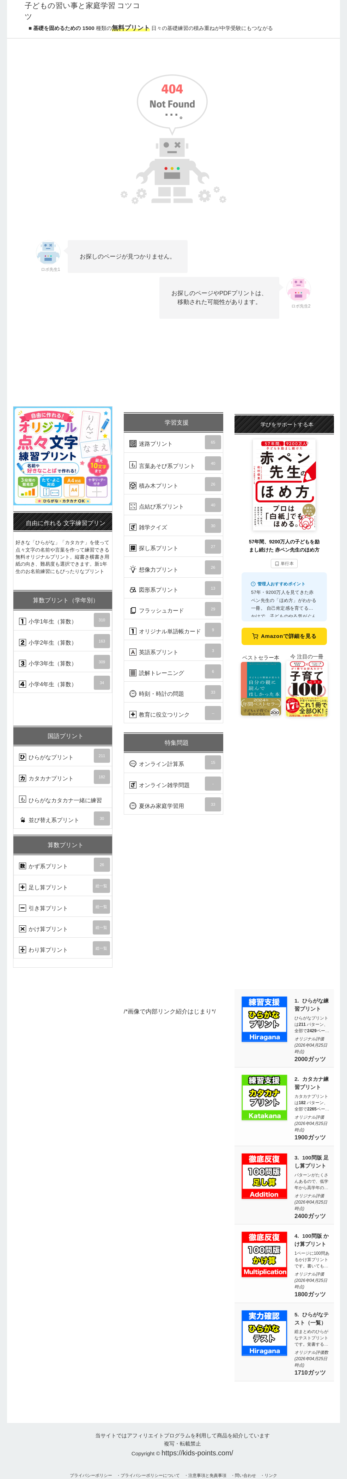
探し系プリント (175, 547)
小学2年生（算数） (64, 641)
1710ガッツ (310, 1372)
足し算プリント (64, 886)
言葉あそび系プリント (175, 463)
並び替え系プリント (64, 818)
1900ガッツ (310, 1137)
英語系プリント (175, 651)
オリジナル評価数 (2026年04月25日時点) (311, 1359)
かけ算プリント (64, 927)
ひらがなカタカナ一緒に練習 (64, 802)
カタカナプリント (64, 777)
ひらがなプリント (64, 756)
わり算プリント (64, 948)
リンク (270, 1475)
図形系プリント (175, 588)
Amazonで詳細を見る (284, 636)
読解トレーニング (175, 671)
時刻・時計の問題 (175, 692)
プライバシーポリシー (91, 1475)
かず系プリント (64, 865)
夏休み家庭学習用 (175, 804)
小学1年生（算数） (64, 620)
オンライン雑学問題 (175, 784)
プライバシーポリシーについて (150, 1475)
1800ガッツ (310, 1294)
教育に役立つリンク (175, 713)
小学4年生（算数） (64, 683)
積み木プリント (175, 484)
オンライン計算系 (175, 762)
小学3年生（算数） (64, 662)
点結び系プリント (175, 505)
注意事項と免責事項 (207, 1475)
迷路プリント (175, 442)
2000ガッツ (310, 1059)
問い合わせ (245, 1475)
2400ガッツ (310, 1216)
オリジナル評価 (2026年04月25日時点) (310, 1045)
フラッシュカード (175, 609)
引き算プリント (64, 907)
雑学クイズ (175, 526)
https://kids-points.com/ (197, 1453)
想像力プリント (175, 567)
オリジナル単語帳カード (175, 630)
